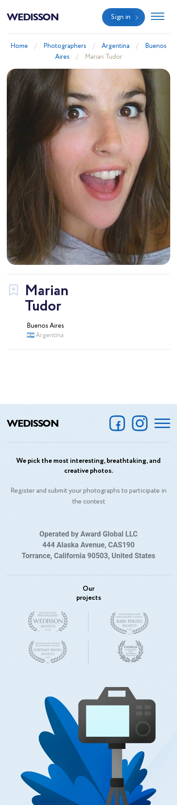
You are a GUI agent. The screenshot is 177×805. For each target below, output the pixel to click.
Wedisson (33, 16)
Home (19, 46)
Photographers (64, 46)
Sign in (120, 17)
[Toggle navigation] (157, 17)
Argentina (116, 46)
